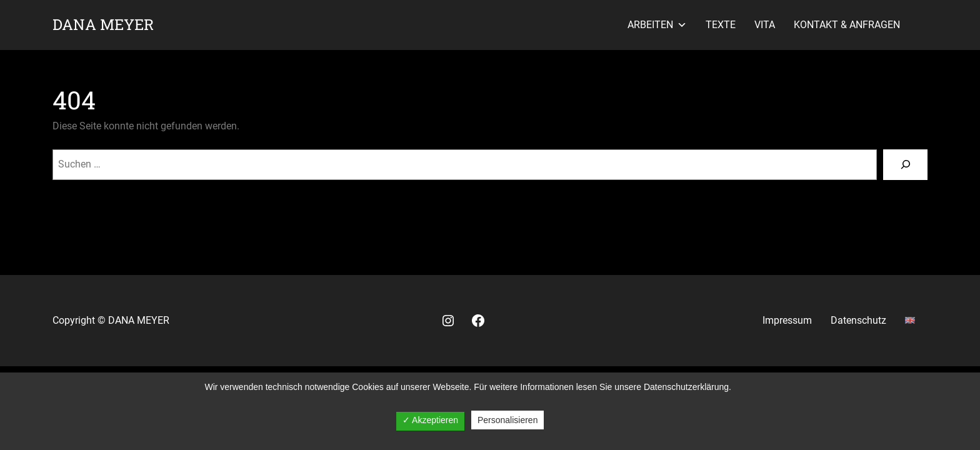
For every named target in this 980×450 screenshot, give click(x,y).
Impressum (787, 320)
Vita (764, 25)
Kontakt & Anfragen (847, 25)
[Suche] (905, 164)
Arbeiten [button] (657, 25)
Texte (721, 25)
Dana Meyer (103, 24)
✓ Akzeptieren (430, 420)
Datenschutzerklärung (686, 387)
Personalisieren (508, 420)
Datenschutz (858, 320)
